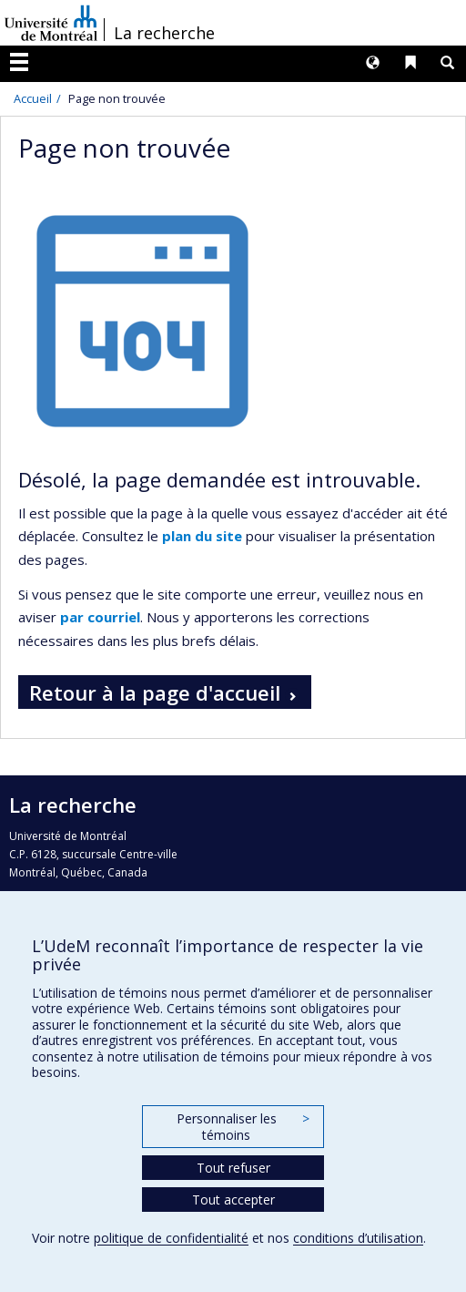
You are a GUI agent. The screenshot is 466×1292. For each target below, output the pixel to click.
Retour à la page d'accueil (154, 692)
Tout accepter (233, 1199)
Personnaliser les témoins (243, 1126)
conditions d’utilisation (358, 1237)
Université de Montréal (51, 23)
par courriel (100, 617)
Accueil (33, 98)
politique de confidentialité (171, 1237)
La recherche (164, 33)
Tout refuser (233, 1167)
